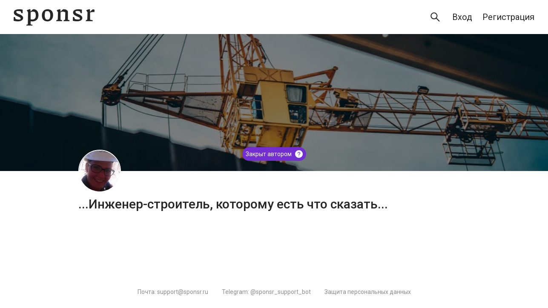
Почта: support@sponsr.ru (173, 291)
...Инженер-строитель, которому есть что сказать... (233, 204)
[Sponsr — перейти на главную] (54, 17)
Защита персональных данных (367, 291)
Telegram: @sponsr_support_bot (266, 291)
